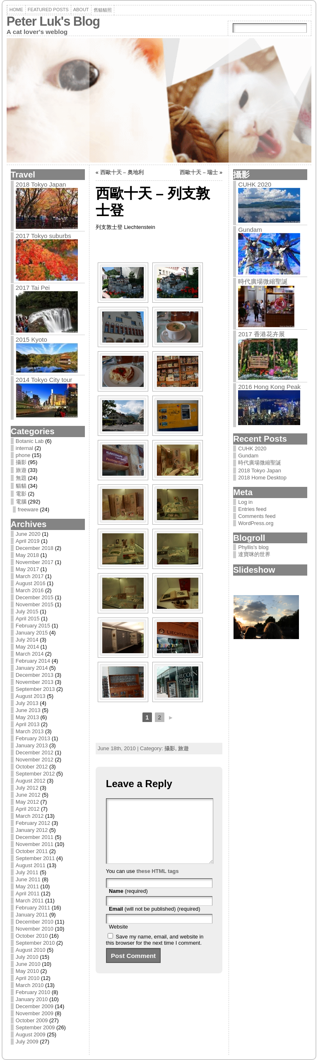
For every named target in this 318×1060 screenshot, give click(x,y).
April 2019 (28, 541)
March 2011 (30, 900)
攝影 (21, 462)
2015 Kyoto (31, 339)
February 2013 (33, 738)
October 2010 (32, 936)
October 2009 (32, 1020)
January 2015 (32, 633)
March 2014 (30, 654)
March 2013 (30, 731)
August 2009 (31, 1034)
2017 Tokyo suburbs (43, 235)
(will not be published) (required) (154, 921)
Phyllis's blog (253, 547)
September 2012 (35, 774)
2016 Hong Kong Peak (269, 386)
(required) (128, 903)
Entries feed (252, 509)
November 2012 (34, 759)
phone (23, 455)
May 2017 (27, 569)
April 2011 (28, 893)
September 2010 (35, 943)
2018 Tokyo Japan (41, 184)
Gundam (250, 229)
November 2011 (34, 844)
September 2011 (35, 858)
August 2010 (31, 950)
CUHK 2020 (254, 184)
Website (118, 939)
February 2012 (33, 823)
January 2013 (32, 745)
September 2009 (35, 1027)
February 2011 (33, 907)
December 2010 (34, 922)
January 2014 (32, 668)
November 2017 (34, 562)
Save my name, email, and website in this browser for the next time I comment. (155, 952)
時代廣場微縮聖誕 (263, 281)
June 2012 (28, 795)
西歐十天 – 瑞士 (199, 172)
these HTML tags (157, 883)
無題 (21, 478)
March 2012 (30, 816)
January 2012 (32, 830)
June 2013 (28, 710)
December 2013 (34, 675)
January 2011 (32, 915)
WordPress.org (255, 523)
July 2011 (27, 872)
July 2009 (27, 1041)
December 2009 (34, 1006)
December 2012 (34, 752)
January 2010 (32, 999)
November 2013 (34, 682)
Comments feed (256, 516)
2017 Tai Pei (33, 287)
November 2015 (34, 604)
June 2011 (28, 879)
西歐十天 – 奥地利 (122, 172)
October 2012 (32, 766)
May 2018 (27, 555)
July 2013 (27, 703)
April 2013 (28, 724)
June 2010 (28, 964)
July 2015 (27, 611)
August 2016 (31, 583)
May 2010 (27, 971)
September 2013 (35, 689)
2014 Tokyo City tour (44, 379)
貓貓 (21, 486)
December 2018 (34, 548)
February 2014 (33, 661)
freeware (28, 509)
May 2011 (27, 886)
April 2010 (28, 978)
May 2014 (27, 647)
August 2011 (31, 865)
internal (24, 448)
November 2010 (34, 929)
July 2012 (27, 788)
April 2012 (28, 809)
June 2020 (28, 534)
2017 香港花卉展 (261, 334)
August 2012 (31, 781)
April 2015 (28, 618)
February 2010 (33, 992)
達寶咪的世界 (254, 554)
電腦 (21, 501)
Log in (245, 502)
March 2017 (30, 576)
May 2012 (27, 802)
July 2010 (27, 957)
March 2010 (30, 985)
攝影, (171, 748)
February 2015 (33, 625)
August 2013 (31, 696)
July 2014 (27, 640)
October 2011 (32, 851)
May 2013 (27, 717)
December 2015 (34, 597)
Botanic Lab (30, 441)
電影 (21, 494)
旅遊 (21, 470)
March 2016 (30, 590)
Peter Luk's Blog (53, 21)
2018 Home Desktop (262, 477)
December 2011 (34, 837)
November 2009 (34, 1013)
